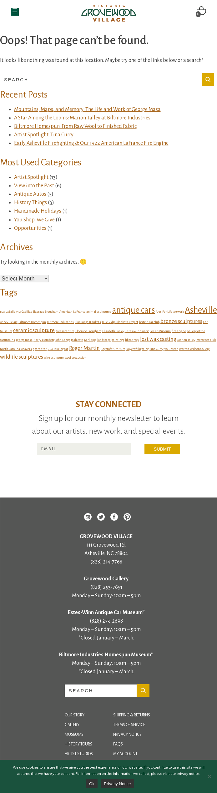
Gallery (72, 725)
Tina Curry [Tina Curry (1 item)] (156, 349)
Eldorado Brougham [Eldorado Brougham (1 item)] (88, 331)
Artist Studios (79, 754)
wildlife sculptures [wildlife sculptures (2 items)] (21, 357)
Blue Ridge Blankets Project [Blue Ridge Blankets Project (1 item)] (120, 322)
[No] (209, 776)
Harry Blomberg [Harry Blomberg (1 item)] (43, 339)
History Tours (78, 744)
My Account (125, 754)
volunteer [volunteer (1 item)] (171, 349)
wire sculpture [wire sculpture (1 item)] (54, 357)
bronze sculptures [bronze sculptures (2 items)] (181, 321)
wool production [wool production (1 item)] (75, 357)
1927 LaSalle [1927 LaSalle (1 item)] (7, 311)
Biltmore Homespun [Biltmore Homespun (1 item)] (32, 322)
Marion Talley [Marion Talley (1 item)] (186, 339)
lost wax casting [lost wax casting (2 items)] (158, 339)
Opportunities (30, 228)
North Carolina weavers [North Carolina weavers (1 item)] (16, 349)
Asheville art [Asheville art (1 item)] (9, 322)
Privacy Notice (127, 734)
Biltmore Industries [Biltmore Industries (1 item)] (60, 322)
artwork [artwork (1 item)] (178, 311)
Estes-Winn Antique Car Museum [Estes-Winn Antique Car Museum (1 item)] (148, 331)
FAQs (118, 744)
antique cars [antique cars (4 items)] (133, 310)
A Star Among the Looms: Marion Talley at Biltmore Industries (82, 118)
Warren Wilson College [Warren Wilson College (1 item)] (194, 349)
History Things (30, 202)
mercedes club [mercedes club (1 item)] (206, 339)
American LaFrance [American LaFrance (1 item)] (72, 311)
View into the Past (34, 186)
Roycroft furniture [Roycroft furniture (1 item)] (113, 349)
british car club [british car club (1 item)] (149, 322)
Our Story (74, 715)
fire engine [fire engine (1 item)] (179, 331)
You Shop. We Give (34, 220)
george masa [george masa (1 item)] (24, 339)
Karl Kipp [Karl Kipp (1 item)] (90, 339)
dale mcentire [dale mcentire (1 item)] (65, 331)
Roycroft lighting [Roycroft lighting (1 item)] (137, 349)
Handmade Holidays (37, 211)
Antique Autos (30, 194)
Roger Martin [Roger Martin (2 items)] (84, 348)
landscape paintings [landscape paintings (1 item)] (110, 339)
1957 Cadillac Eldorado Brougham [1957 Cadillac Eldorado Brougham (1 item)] (37, 311)
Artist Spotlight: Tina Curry (43, 135)
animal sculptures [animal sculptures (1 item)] (98, 311)
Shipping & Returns (131, 715)
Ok (91, 783)
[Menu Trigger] (15, 12)
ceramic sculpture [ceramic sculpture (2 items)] (34, 330)
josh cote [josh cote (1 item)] (77, 339)
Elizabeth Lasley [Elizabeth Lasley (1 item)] (113, 331)
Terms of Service (129, 725)
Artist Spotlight (31, 177)
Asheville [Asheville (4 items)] (201, 310)
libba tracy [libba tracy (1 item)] (132, 339)
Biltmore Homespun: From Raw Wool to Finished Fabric (75, 126)
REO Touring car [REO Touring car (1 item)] (58, 349)
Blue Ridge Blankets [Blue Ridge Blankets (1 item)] (88, 322)
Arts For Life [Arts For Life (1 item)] (164, 311)
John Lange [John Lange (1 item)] (62, 339)
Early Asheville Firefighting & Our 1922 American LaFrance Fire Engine (91, 143)
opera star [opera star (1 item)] (40, 349)
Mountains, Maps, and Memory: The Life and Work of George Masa (87, 109)
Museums (74, 734)
